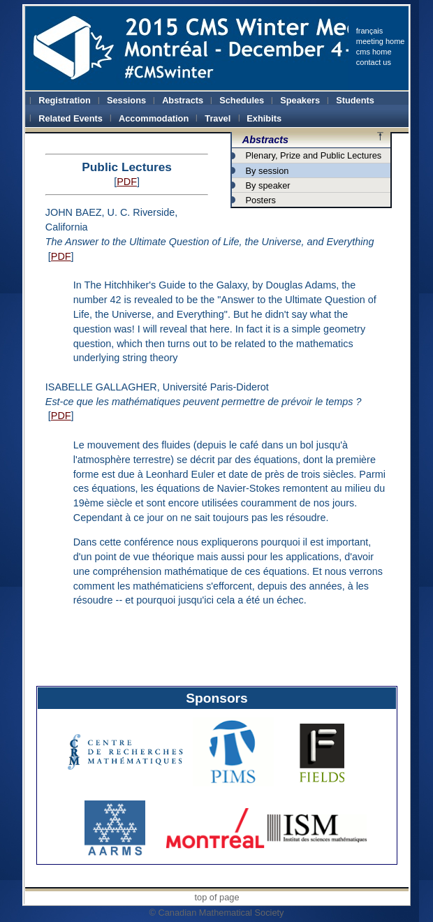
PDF (127, 181)
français (369, 31)
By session (267, 171)
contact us (373, 62)
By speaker (268, 185)
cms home (374, 51)
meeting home (380, 41)
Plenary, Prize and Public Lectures (314, 155)
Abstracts (265, 139)
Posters (261, 200)
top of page (216, 897)
